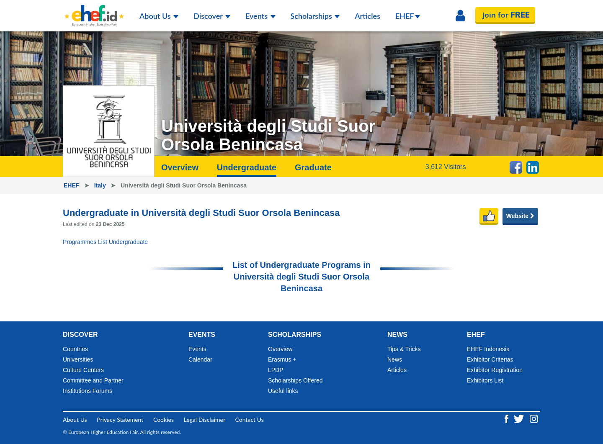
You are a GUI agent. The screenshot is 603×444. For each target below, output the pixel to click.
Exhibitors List (485, 380)
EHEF (407, 16)
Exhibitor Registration (495, 370)
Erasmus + (282, 359)
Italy (101, 185)
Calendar (200, 359)
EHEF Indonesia (488, 349)
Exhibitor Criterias (490, 359)
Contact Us (249, 419)
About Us (158, 16)
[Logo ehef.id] (94, 10)
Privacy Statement (120, 419)
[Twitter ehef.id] (520, 417)
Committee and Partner (93, 380)
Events (260, 16)
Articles (367, 16)
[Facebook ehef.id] (507, 417)
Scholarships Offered (295, 380)
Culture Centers (83, 370)
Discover (211, 16)
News (394, 359)
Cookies (163, 419)
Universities (78, 359)
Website (520, 216)
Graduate (313, 167)
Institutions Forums (87, 391)
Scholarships (315, 16)
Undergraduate (246, 167)
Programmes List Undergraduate (105, 242)
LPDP (275, 370)
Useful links (283, 391)
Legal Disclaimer (204, 419)
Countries (75, 349)
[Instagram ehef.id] (534, 417)
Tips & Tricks (404, 349)
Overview (179, 167)
